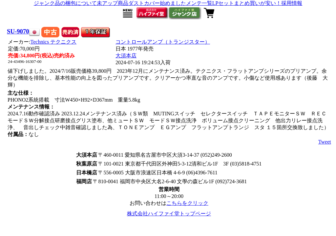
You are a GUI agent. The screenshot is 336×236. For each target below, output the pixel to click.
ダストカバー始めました (157, 3)
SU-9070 (18, 31)
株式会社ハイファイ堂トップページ (169, 213)
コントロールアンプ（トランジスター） (163, 42)
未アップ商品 (112, 3)
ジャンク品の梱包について (65, 3)
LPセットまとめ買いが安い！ (247, 3)
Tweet (324, 142)
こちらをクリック (187, 203)
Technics (54, 42)
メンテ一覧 (199, 3)
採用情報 (291, 3)
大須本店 (126, 55)
